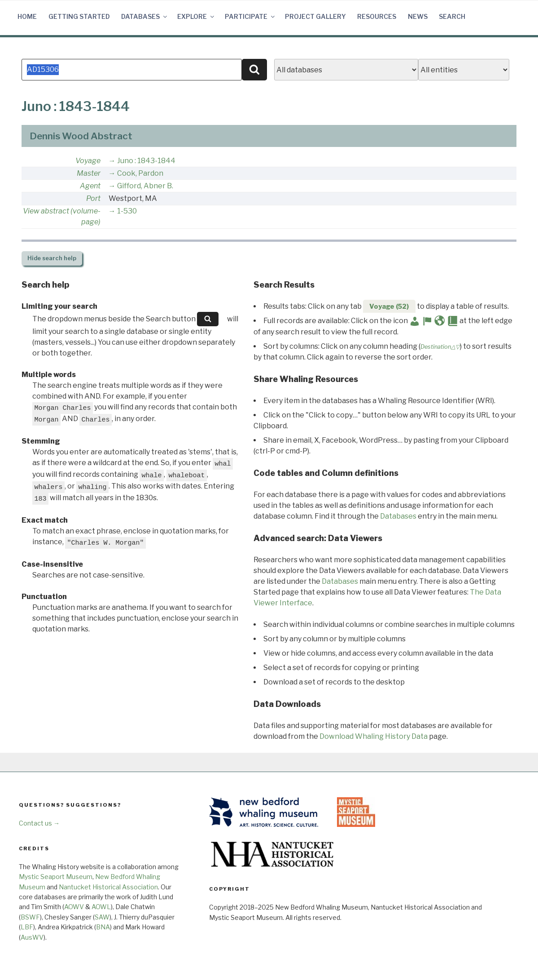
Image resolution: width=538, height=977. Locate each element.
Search (452, 16)
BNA (103, 927)
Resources (376, 16)
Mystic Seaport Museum (55, 876)
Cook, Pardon (140, 173)
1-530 (127, 211)
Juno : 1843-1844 (146, 160)
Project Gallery (315, 16)
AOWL (101, 906)
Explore (196, 16)
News (418, 16)
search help (51, 258)
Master (89, 173)
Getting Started (79, 16)
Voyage (88, 160)
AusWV (32, 937)
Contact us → (39, 823)
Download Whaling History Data (373, 736)
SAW (102, 917)
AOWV (74, 906)
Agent (90, 186)
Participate (250, 16)
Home (27, 16)
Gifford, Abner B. (145, 186)
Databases (144, 16)
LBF (27, 927)
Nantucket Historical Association (108, 887)
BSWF (30, 917)
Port (93, 198)
